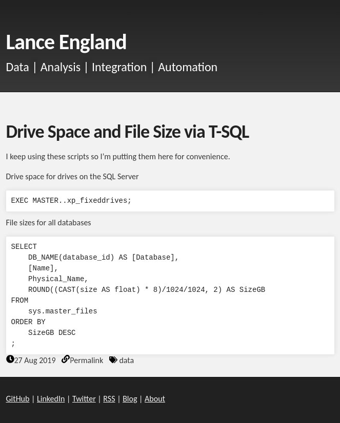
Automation (187, 66)
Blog (130, 399)
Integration (119, 66)
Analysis (61, 66)
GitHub (18, 399)
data (126, 360)
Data (17, 66)
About (155, 399)
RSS (109, 399)
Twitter (84, 399)
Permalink (86, 360)
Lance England (66, 42)
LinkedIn (51, 399)
